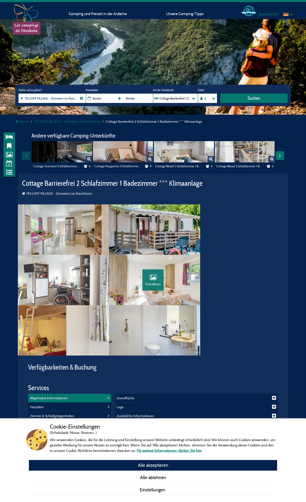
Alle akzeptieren (153, 465)
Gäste (201, 90)
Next (280, 155)
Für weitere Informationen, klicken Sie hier (169, 450)
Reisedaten (92, 90)
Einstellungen (153, 489)
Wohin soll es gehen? (30, 90)
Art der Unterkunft (163, 90)
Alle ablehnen (153, 477)
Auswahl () (268, 14)
